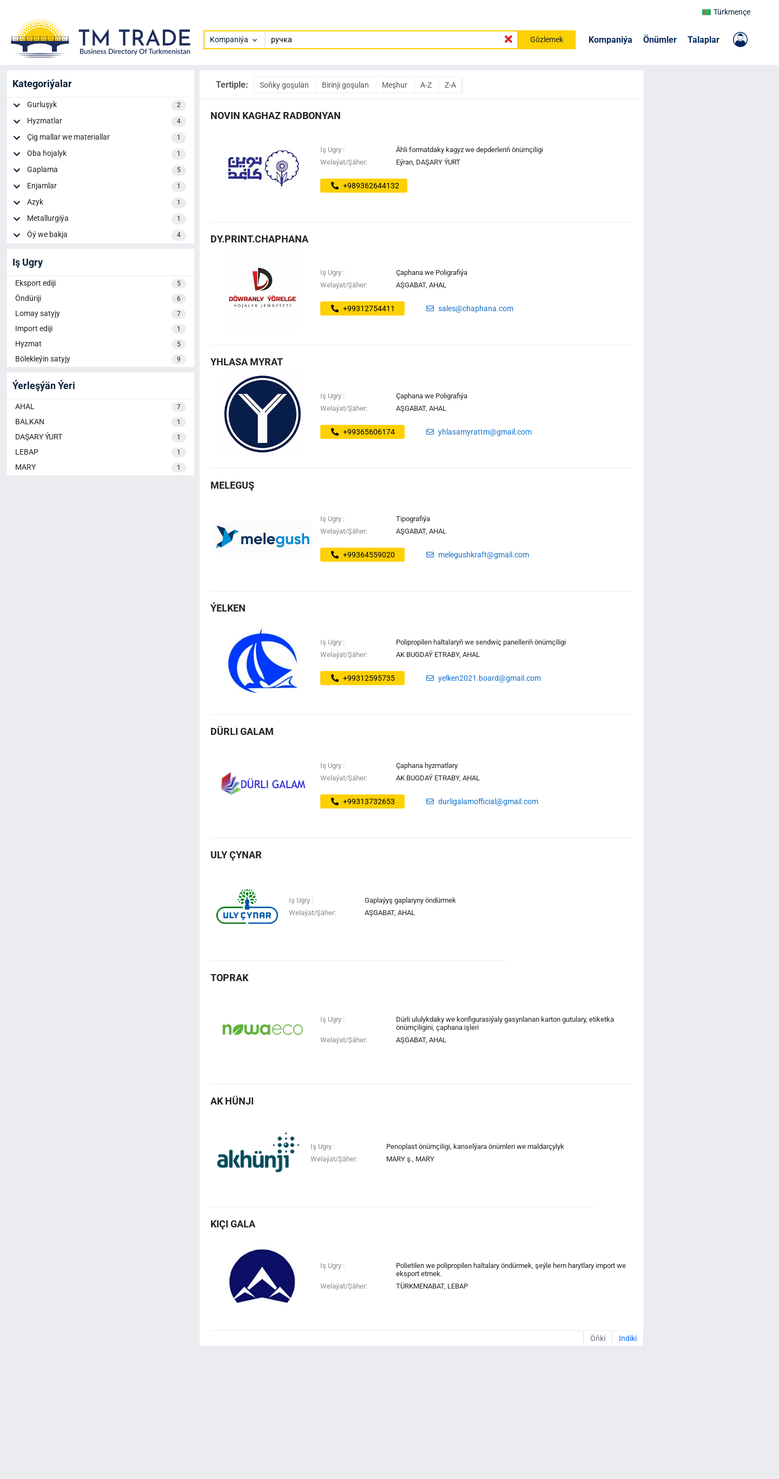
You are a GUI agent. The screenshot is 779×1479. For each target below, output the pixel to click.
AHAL (100, 407)
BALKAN (100, 422)
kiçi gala (232, 1224)
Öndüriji (100, 299)
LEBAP (100, 452)
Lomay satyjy (100, 314)
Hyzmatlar (106, 121)
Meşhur (395, 85)
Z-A (450, 85)
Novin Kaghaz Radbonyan (275, 115)
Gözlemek (546, 39)
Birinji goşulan (346, 85)
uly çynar (236, 854)
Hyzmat (100, 344)
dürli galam (242, 731)
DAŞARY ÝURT (100, 437)
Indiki (628, 1338)
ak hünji (232, 1101)
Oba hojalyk (106, 154)
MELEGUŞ (232, 485)
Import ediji (100, 329)
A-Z (426, 85)
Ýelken (228, 608)
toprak (229, 977)
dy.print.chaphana (259, 239)
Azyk (106, 203)
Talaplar (703, 40)
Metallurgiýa (106, 219)
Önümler (660, 40)
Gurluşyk (106, 105)
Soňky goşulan (285, 85)
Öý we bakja (106, 235)
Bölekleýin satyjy (100, 359)
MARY (100, 467)
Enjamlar (106, 186)
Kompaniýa (610, 40)
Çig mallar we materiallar (106, 138)
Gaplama (106, 170)
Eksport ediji (100, 283)
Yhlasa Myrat (246, 361)
